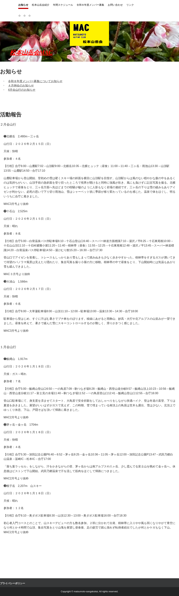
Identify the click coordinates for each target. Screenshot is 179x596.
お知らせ (23, 4)
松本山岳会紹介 (40, 4)
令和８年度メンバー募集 (90, 4)
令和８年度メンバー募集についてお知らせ (35, 81)
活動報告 (10, 115)
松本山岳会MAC (31, 52)
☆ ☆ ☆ (24, 15)
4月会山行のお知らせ (21, 89)
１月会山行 (9, 347)
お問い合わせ (115, 4)
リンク (130, 4)
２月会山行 (8, 124)
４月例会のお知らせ (21, 85)
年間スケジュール (63, 4)
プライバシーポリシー (12, 583)
